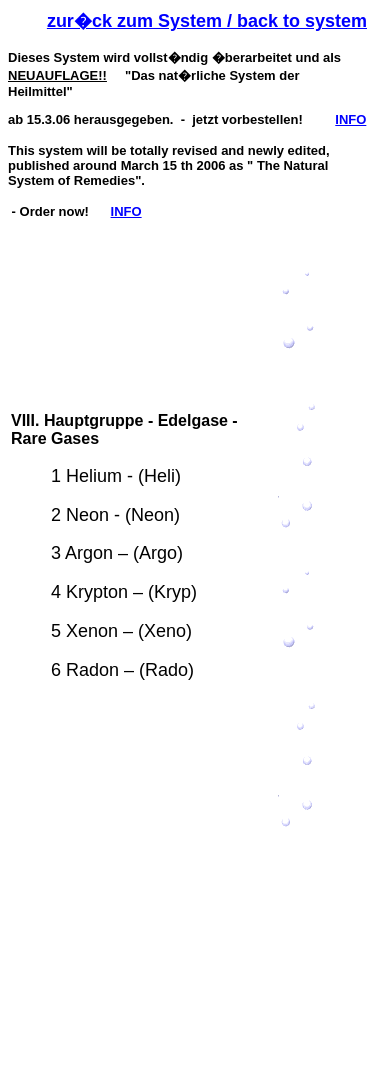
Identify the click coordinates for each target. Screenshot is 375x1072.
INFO (350, 119)
